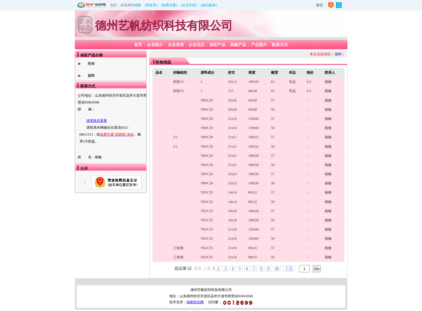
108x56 (253, 82)
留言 (319, 5)
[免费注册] (169, 5)
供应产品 (217, 45)
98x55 (252, 248)
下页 (289, 268)
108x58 (253, 156)
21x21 (232, 137)
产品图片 (259, 45)
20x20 (232, 100)
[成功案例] (209, 5)
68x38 (252, 91)
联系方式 (280, 45)
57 (273, 100)
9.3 (309, 82)
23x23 (232, 174)
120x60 (253, 119)
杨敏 (328, 82)
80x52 (252, 192)
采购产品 (238, 45)
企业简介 (155, 45)
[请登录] (151, 5)
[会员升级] (189, 5)
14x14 (232, 192)
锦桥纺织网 (195, 302)
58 (273, 109)
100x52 (253, 137)
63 (273, 82)
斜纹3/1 (178, 82)
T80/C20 (207, 100)
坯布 (91, 64)
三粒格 (178, 248)
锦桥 (137, 5)
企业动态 (196, 45)
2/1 (175, 137)
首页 (138, 45)
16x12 (232, 82)
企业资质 (176, 45)
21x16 (232, 119)
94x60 (252, 100)
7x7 (230, 91)
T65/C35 (207, 192)
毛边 (292, 82)
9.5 (309, 91)
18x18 (232, 211)
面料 (91, 76)
